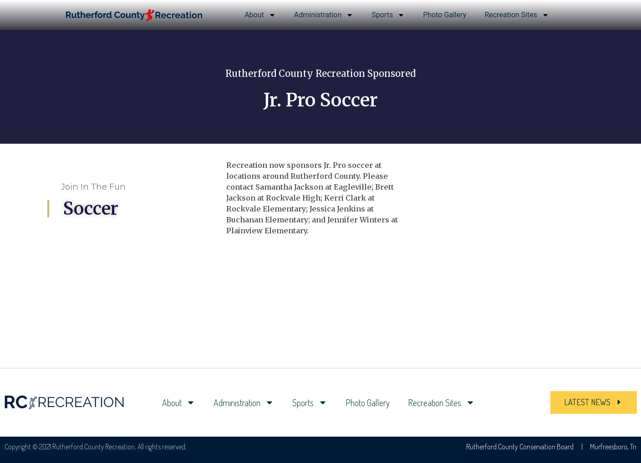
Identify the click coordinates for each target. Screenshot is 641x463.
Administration (324, 15)
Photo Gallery (444, 14)
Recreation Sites (516, 15)
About (260, 15)
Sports (388, 15)
